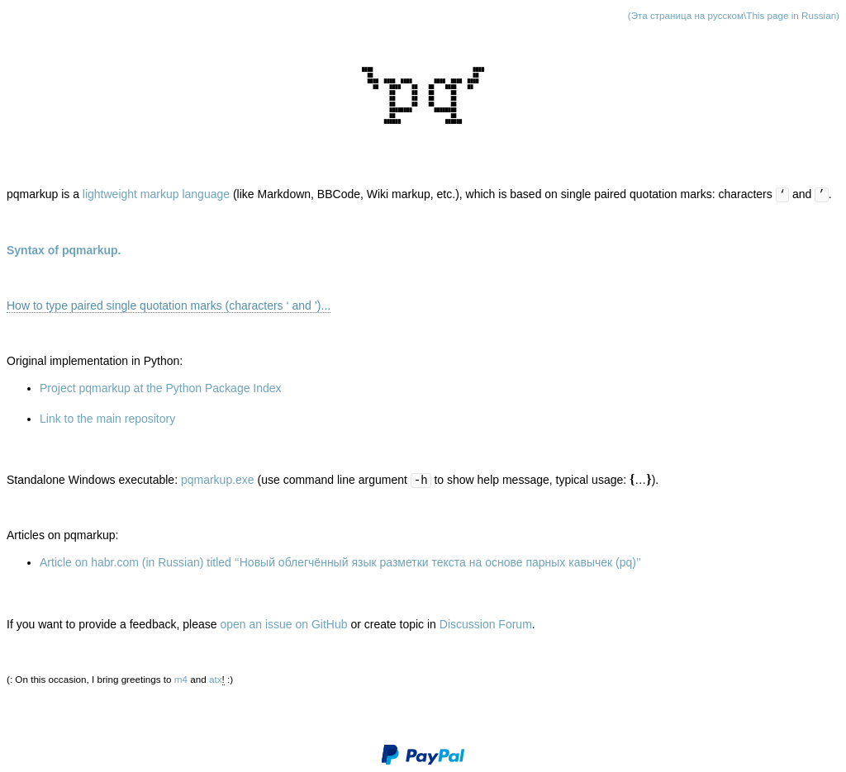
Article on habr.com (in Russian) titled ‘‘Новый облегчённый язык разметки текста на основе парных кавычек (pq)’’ (340, 562)
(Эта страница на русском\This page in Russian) (733, 15)
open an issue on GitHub (283, 624)
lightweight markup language (156, 194)
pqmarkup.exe (217, 479)
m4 (181, 679)
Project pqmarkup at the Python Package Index (161, 388)
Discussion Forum (486, 624)
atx (215, 679)
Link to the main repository (107, 418)
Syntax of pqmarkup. (64, 250)
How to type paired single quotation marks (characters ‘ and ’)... (168, 305)
